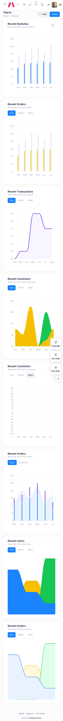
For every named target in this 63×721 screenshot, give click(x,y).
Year (12, 113)
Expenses (23, 462)
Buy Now (56, 368)
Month (21, 113)
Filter (43, 14)
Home (6, 16)
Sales (12, 462)
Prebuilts (56, 343)
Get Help (56, 356)
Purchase (40, 713)
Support (30, 713)
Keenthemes (35, 718)
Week (30, 113)
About (21, 713)
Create (55, 14)
